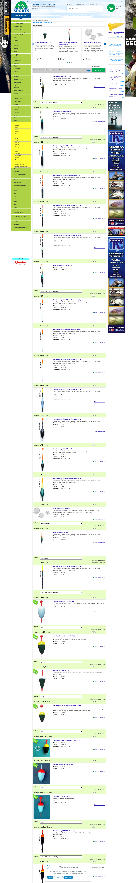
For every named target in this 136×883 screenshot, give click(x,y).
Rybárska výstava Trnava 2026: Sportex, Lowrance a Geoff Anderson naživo (115, 46)
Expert (17, 149)
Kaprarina (17, 242)
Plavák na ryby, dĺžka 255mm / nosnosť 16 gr (67, 235)
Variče (15, 204)
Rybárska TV (83, 15)
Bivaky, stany (17, 60)
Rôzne (15, 179)
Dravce (17, 136)
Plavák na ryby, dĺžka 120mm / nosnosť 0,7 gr (67, 300)
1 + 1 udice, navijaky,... (20, 32)
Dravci (15, 43)
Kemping (16, 87)
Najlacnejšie (18, 162)
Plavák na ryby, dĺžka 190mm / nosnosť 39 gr (67, 419)
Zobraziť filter (98, 70)
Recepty (16, 253)
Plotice (17, 144)
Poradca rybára (105, 15)
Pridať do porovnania (99, 87)
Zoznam (53, 69)
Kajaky (16, 85)
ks (95, 107)
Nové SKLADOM (18, 24)
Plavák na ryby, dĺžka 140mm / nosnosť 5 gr (66, 146)
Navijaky (16, 55)
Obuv (15, 115)
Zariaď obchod (44, 15)
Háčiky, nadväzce (18, 79)
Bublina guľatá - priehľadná (92, 42)
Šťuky (16, 129)
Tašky (15, 196)
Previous (33, 44)
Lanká (15, 96)
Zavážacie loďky (18, 212)
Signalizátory (17, 182)
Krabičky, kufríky (18, 90)
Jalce (16, 140)
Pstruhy (17, 131)
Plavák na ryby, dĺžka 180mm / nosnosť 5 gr (66, 175)
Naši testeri (17, 250)
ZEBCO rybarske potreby (20, 227)
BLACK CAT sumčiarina (20, 216)
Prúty (15, 57)
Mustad (16, 221)
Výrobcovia (17, 230)
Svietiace (17, 153)
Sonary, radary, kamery (20, 185)
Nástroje (16, 109)
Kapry (16, 127)
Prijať (50, 877)
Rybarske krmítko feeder (115, 84)
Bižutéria (16, 63)
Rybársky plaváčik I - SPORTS (62, 265)
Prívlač (16, 236)
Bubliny (17, 157)
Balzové (17, 160)
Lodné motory (18, 101)
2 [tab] (69, 62)
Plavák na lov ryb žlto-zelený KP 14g (64, 636)
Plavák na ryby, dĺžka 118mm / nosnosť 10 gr (67, 478)
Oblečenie (16, 112)
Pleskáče (17, 142)
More (15, 51)
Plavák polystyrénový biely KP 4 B (63, 601)
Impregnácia (17, 82)
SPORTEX (16, 224)
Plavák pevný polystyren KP (61, 796)
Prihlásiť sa (120, 2)
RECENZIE (75, 15)
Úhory (16, 138)
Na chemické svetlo (20, 164)
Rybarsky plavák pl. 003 (60, 532)
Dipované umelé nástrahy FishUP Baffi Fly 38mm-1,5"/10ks (115, 77)
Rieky (16, 151)
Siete (15, 190)
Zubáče (17, 134)
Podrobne (60, 69)
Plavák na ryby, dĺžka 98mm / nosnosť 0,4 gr (67, 329)
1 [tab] (67, 62)
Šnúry (15, 193)
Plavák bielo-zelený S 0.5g (43, 42)
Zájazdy (113, 15)
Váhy (15, 201)
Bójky (15, 66)
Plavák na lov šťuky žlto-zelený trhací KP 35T (67, 740)
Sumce (17, 125)
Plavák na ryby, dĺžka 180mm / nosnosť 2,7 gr (67, 359)
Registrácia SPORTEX (20, 255)
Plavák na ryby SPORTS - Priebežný (64, 831)
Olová (15, 118)
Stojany (16, 188)
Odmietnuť (68, 877)
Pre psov (16, 177)
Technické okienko (93, 15)
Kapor (15, 37)
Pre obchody (17, 29)
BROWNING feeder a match (21, 219)
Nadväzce (16, 104)
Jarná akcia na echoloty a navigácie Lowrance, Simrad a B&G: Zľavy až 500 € (116, 53)
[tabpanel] (44, 44)
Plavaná (16, 48)
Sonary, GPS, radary (19, 233)
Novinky (16, 21)
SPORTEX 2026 (18, 26)
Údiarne (16, 199)
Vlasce (16, 210)
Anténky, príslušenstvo (21, 166)
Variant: (36, 102)
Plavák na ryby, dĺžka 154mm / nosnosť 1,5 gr (67, 566)
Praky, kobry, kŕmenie (20, 174)
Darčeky (16, 74)
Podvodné (17, 123)
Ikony (47, 69)
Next (105, 44)
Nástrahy (16, 107)
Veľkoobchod (35, 15)
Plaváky (16, 120)
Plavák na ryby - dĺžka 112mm (62, 111)
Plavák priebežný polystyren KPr (63, 764)
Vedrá (15, 207)
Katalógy (52, 15)
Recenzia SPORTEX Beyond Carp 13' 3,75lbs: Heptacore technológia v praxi (116, 61)
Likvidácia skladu (18, 34)
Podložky (16, 171)
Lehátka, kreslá (18, 98)
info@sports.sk (79, 4)
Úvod (70, 4)
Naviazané (18, 155)
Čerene (16, 71)
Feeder (16, 40)
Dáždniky (16, 76)
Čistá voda (17, 68)
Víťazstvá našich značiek (21, 247)
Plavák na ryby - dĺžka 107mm (62, 76)
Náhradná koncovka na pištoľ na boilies (116, 33)
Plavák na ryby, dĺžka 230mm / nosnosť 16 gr (67, 449)
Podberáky (17, 169)
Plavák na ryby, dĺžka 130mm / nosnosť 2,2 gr (67, 389)
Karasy (17, 147)
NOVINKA (60, 15)
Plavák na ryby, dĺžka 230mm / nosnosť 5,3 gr (67, 205)
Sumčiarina (17, 244)
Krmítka (16, 93)
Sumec (16, 45)
